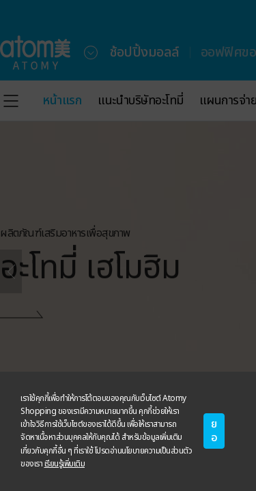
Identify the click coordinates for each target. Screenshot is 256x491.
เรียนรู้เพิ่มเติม (64, 464)
